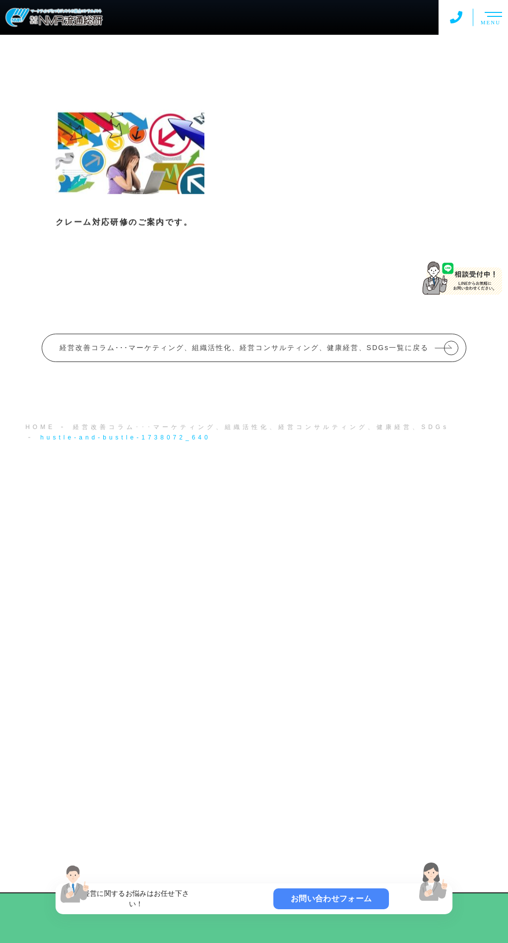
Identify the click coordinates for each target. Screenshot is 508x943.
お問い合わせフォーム (331, 898)
